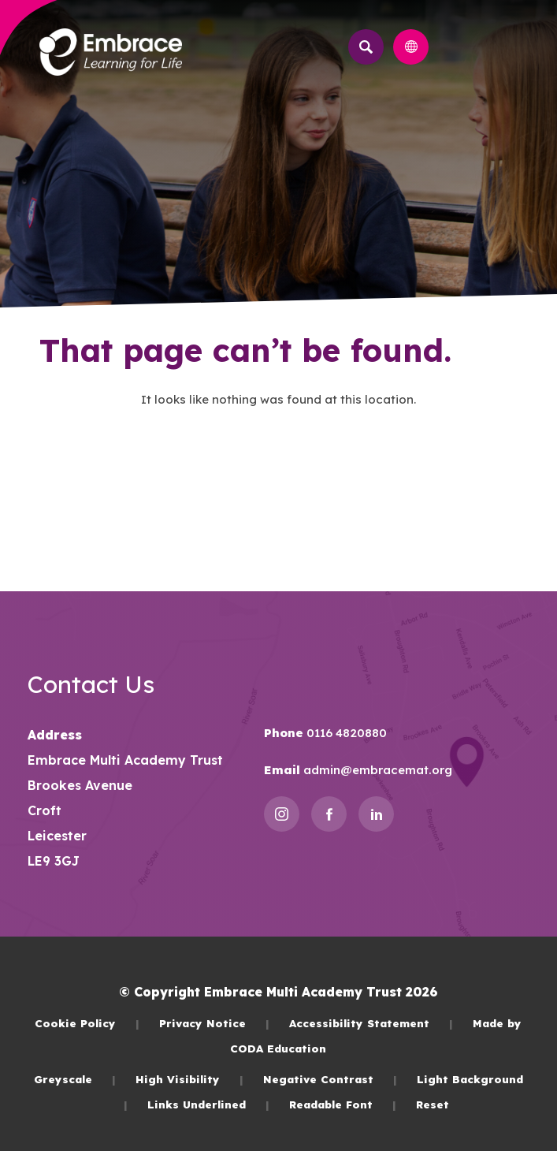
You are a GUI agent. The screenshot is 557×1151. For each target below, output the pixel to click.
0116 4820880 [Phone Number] (345, 732)
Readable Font (342, 1104)
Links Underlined (208, 1104)
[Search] (366, 47)
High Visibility (189, 1079)
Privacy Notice (214, 1023)
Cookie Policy (87, 1023)
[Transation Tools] (411, 47)
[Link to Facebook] (329, 814)
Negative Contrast (330, 1079)
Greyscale (75, 1079)
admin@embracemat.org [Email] (376, 769)
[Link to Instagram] (281, 814)
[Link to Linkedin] (376, 814)
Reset (432, 1104)
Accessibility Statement (371, 1023)
